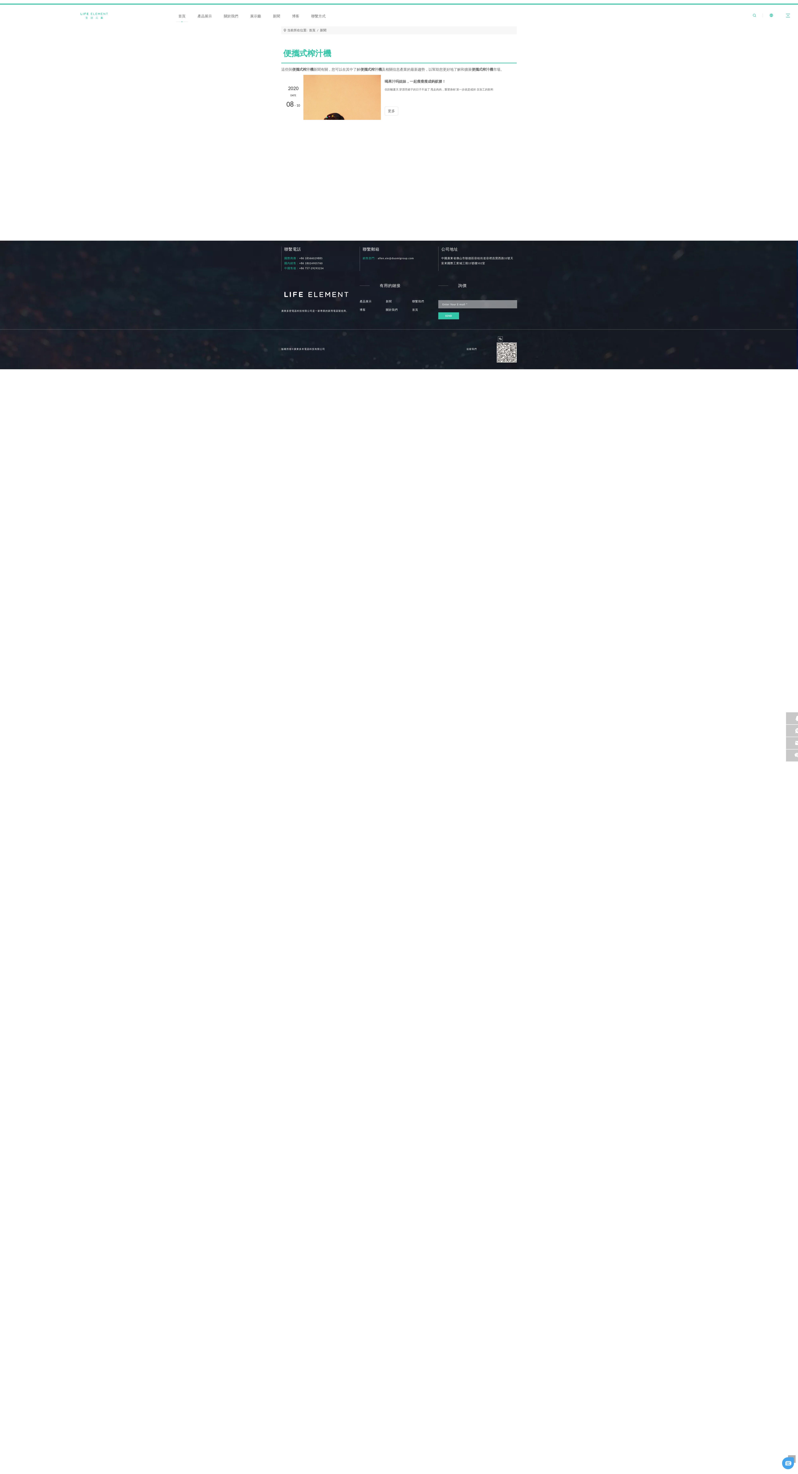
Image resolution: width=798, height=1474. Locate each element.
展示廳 (255, 16)
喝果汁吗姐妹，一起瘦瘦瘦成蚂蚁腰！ (311, 1439)
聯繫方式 (318, 16)
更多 (284, 1452)
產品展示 (205, 16)
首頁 (182, 16)
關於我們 (231, 16)
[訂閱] (448, 315)
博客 (295, 16)
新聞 (276, 16)
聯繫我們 (418, 301)
